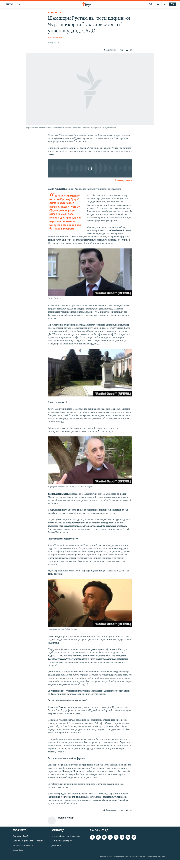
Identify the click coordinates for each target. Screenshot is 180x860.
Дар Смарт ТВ (58, 846)
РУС (150, 4)
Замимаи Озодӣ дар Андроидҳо (66, 836)
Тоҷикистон (55, 12)
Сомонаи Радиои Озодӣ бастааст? (28, 841)
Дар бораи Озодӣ (20, 836)
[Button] (113, 50)
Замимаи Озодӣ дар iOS (62, 841)
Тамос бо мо (18, 850)
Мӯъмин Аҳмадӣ (55, 38)
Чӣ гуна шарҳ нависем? (23, 846)
